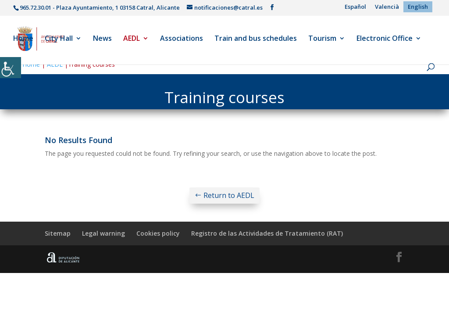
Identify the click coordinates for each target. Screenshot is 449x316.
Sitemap (58, 233)
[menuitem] (355, 6)
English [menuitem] (418, 7)
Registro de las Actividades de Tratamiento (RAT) (267, 233)
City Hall (59, 39)
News (102, 39)
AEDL (131, 39)
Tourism (322, 39)
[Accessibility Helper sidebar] (10, 67)
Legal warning (103, 233)
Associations (181, 39)
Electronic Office (384, 39)
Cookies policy (158, 233)
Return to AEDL (228, 195)
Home (23, 39)
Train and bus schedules (255, 39)
